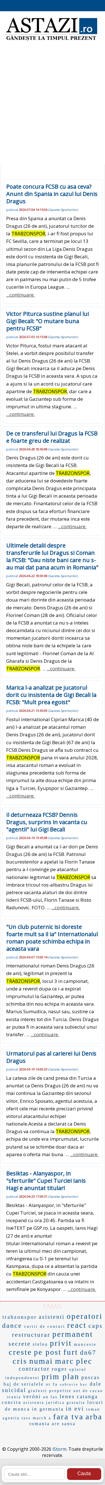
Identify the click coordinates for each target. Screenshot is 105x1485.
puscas (90, 1377)
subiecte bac (74, 1384)
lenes (67, 1396)
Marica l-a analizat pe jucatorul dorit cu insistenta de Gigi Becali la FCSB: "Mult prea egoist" (51, 695)
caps (95, 1325)
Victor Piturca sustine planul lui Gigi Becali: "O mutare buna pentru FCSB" (47, 321)
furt (71, 1352)
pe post (47, 1352)
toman (93, 1409)
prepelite (60, 1390)
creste (20, 1352)
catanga (87, 1396)
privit (61, 1343)
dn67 (88, 1352)
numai (41, 1361)
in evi (75, 1408)
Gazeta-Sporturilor (63, 210)
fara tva (68, 1416)
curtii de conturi (44, 1326)
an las (50, 1397)
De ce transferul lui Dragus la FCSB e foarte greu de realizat (51, 437)
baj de (12, 1384)
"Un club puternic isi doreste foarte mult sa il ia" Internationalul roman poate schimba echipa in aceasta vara (52, 938)
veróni (32, 1396)
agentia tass (17, 1418)
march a (42, 1418)
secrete (19, 1343)
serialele (32, 1384)
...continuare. (20, 294)
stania (14, 1397)
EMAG (52, 1306)
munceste (85, 1344)
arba (94, 1416)
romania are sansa (52, 1423)
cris (20, 1361)
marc (64, 1361)
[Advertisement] (52, 106)
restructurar (31, 1334)
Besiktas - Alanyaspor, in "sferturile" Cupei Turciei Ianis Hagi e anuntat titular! (46, 1181)
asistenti (52, 1317)
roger (59, 1369)
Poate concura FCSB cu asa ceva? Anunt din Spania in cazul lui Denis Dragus (51, 194)
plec (84, 1361)
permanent (72, 1334)
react (77, 1325)
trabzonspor (20, 1317)
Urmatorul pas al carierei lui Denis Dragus (51, 1057)
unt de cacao (88, 1391)
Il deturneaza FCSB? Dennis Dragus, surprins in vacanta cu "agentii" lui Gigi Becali (46, 822)
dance (12, 1325)
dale (95, 1384)
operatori (84, 1316)
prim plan (61, 1376)
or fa (52, 1384)
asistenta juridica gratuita (54, 1402)
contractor (34, 1369)
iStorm (59, 1449)
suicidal (14, 1390)
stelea (40, 1344)
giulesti (37, 1390)
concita (11, 1402)
